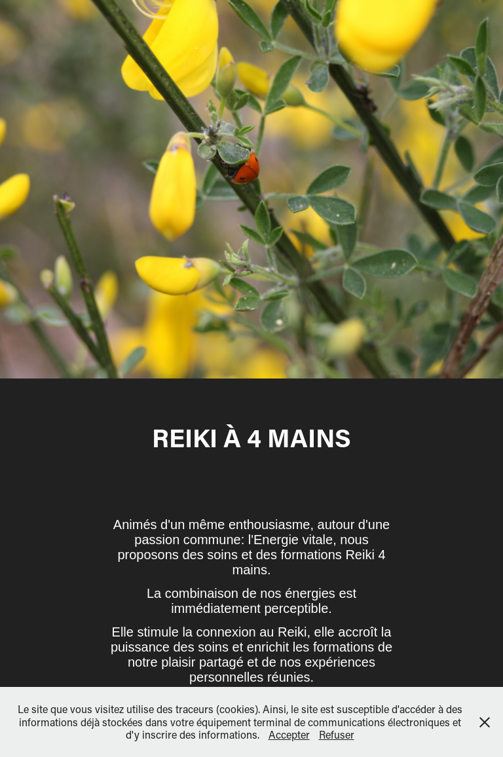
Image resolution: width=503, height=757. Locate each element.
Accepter (289, 734)
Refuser (336, 734)
